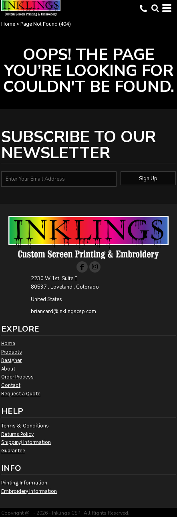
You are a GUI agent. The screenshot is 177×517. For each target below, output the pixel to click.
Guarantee (13, 451)
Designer (11, 360)
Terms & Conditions (25, 426)
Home (8, 24)
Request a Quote (20, 394)
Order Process (17, 377)
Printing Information (24, 483)
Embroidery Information (29, 491)
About (8, 369)
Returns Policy (17, 434)
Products (11, 352)
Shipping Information (26, 442)
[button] (155, 8)
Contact (10, 385)
